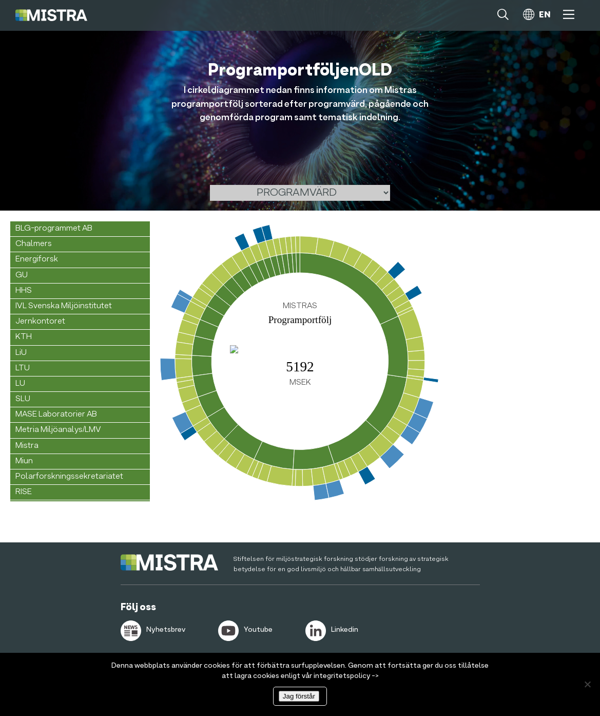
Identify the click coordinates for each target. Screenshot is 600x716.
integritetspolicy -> (346, 676)
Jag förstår (299, 696)
